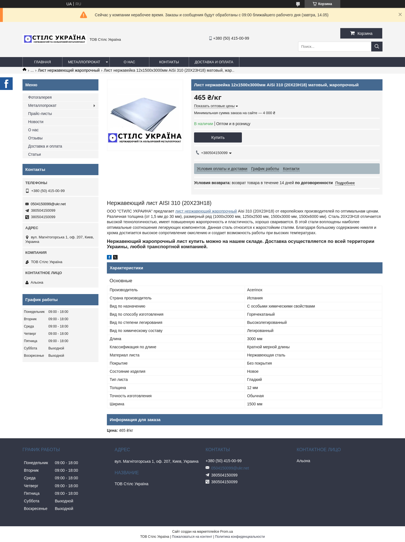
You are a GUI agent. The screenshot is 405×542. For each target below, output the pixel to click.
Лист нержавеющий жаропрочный (69, 70)
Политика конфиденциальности (240, 537)
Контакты (169, 62)
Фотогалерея (40, 97)
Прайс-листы (40, 113)
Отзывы (35, 138)
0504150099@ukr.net (48, 204)
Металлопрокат (84, 62)
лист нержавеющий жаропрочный (206, 211)
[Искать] (376, 46)
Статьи (34, 154)
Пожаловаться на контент (192, 537)
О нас (129, 62)
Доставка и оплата (214, 62)
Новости (35, 121)
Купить (217, 137)
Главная (42, 62)
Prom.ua (226, 532)
